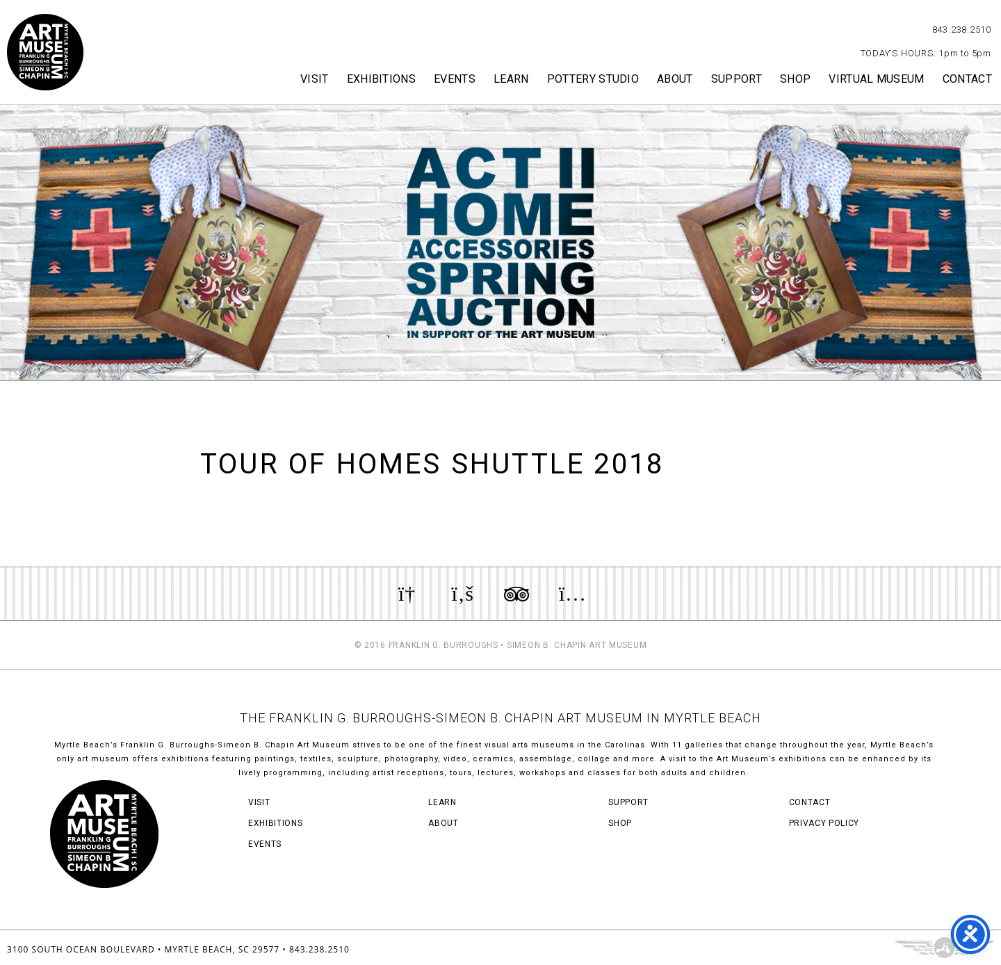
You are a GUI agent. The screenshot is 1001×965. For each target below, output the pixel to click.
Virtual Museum (876, 79)
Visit (314, 79)
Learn (511, 79)
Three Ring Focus (944, 947)
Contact (967, 79)
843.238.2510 (961, 29)
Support (736, 79)
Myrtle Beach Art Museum (45, 52)
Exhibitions (381, 79)
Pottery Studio (593, 79)
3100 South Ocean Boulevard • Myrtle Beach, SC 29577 (143, 949)
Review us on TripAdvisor (516, 593)
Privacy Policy (824, 823)
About (675, 79)
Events (454, 79)
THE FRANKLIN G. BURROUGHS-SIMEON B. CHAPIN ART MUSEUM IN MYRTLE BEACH (500, 718)
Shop (795, 79)
